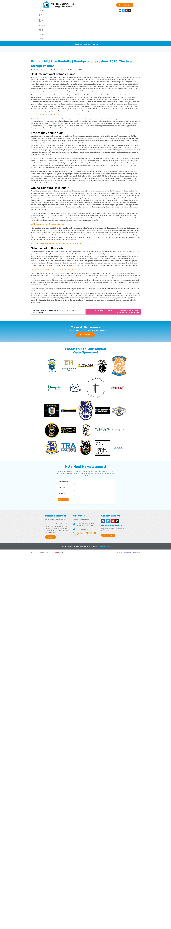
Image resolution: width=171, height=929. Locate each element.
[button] (54, 10)
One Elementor (127, 537)
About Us (54, 10)
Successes (78, 10)
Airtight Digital (105, 531)
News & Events (55, 14)
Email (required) (61, 468)
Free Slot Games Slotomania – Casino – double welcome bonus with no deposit (56, 245)
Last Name (58, 480)
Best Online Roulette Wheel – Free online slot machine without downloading (56, 219)
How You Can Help (66, 10)
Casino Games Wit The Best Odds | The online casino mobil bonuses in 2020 (55, 91)
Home (46, 10)
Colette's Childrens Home (53, 537)
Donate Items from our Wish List (85, 19)
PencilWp (137, 537)
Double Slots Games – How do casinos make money (48, 200)
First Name (58, 474)
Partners (66, 14)
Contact (74, 14)
